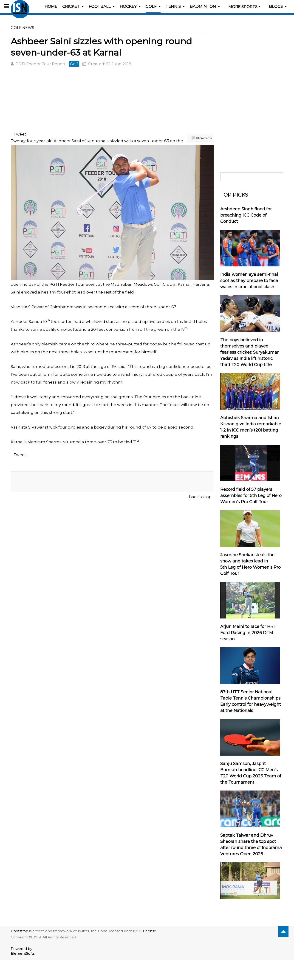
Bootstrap (19, 931)
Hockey (130, 6)
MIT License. (146, 931)
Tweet (20, 134)
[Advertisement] (112, 100)
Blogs (278, 6)
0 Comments (204, 138)
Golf (153, 6)
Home (51, 6)
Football (102, 6)
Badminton (205, 6)
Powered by (22, 951)
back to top (200, 496)
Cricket (73, 6)
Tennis (175, 6)
